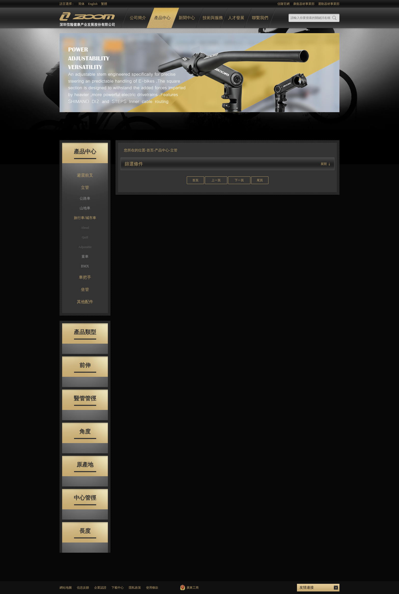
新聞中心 (187, 18)
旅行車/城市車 (85, 218)
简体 (81, 4)
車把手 (85, 277)
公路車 (85, 198)
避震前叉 (85, 175)
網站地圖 (66, 587)
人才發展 (236, 18)
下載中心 (117, 587)
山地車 (85, 208)
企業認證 (100, 587)
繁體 (104, 4)
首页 (150, 150)
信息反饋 (83, 587)
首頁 (195, 180)
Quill (85, 237)
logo (88, 18)
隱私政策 (135, 587)
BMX (85, 266)
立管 (85, 187)
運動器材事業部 (328, 4)
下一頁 (239, 180)
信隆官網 (283, 4)
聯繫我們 (260, 18)
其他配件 (85, 302)
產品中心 (162, 18)
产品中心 (162, 150)
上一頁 (216, 180)
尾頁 (260, 180)
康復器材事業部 (304, 4)
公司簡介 (138, 18)
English (92, 4)
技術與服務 (213, 18)
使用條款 (152, 587)
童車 (85, 257)
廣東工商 (193, 587)
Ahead (85, 227)
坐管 (85, 289)
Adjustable (85, 247)
